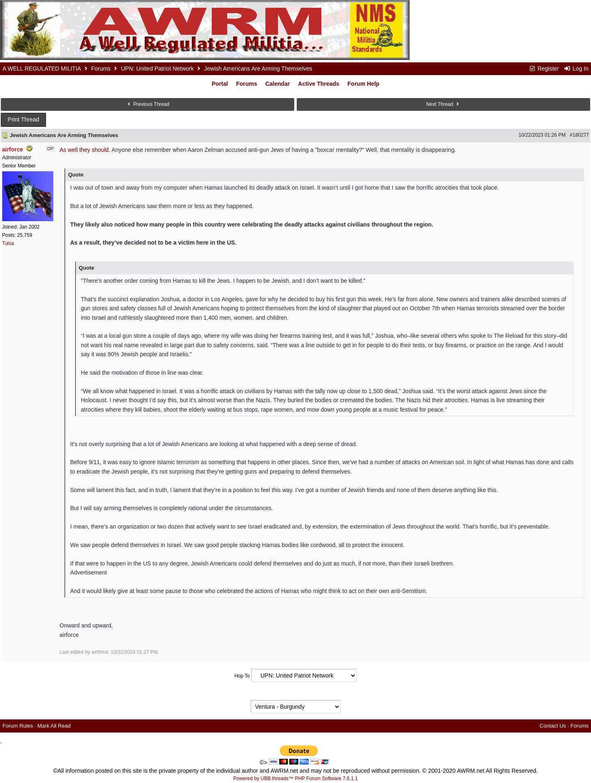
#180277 (579, 135)
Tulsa (8, 243)
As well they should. (85, 150)
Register (544, 68)
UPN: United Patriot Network (157, 68)
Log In (576, 68)
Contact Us (553, 726)
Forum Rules (17, 726)
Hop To (242, 676)
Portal (220, 83)
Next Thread (443, 104)
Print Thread (23, 119)
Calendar (277, 83)
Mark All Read (54, 726)
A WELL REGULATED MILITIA (41, 68)
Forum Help (364, 83)
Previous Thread (147, 104)
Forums (100, 68)
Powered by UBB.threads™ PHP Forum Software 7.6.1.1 (295, 778)
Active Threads (318, 83)
